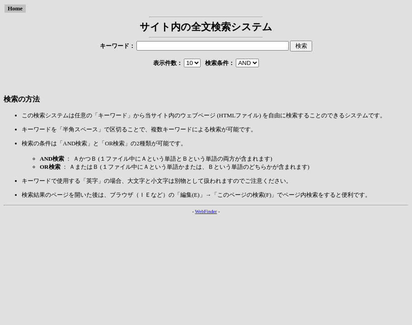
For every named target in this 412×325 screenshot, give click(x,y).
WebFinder (206, 211)
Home (15, 8)
